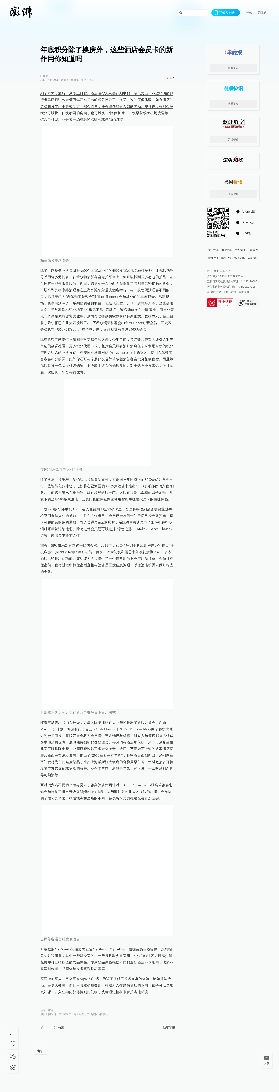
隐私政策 (226, 257)
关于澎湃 (213, 250)
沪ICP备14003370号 (219, 271)
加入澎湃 (226, 250)
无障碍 (262, 12)
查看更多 (233, 67)
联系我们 (239, 250)
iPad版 (246, 233)
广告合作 (252, 250)
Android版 (248, 211)
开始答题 (233, 139)
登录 (249, 12)
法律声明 (213, 257)
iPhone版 (248, 222)
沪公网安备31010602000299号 (225, 276)
